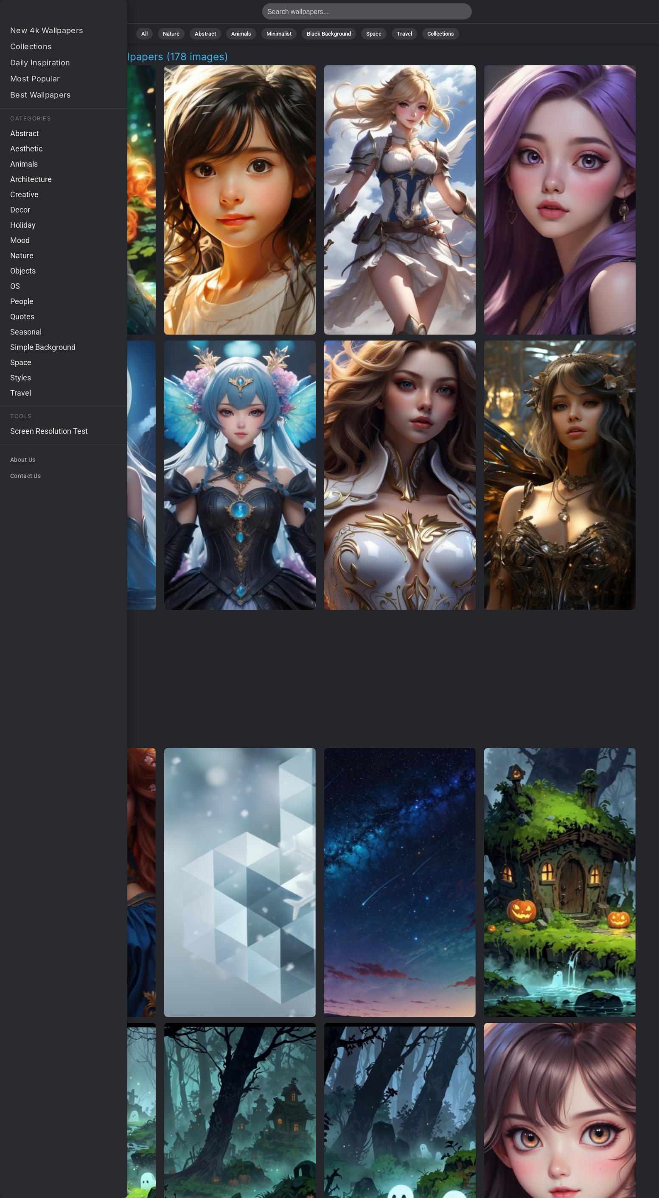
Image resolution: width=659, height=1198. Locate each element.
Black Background (329, 34)
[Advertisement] (320, 679)
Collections (440, 34)
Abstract (205, 34)
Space (373, 34)
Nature (171, 34)
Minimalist (279, 34)
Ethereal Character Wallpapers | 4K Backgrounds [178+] (50, 14)
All (144, 34)
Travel (404, 34)
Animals (241, 34)
